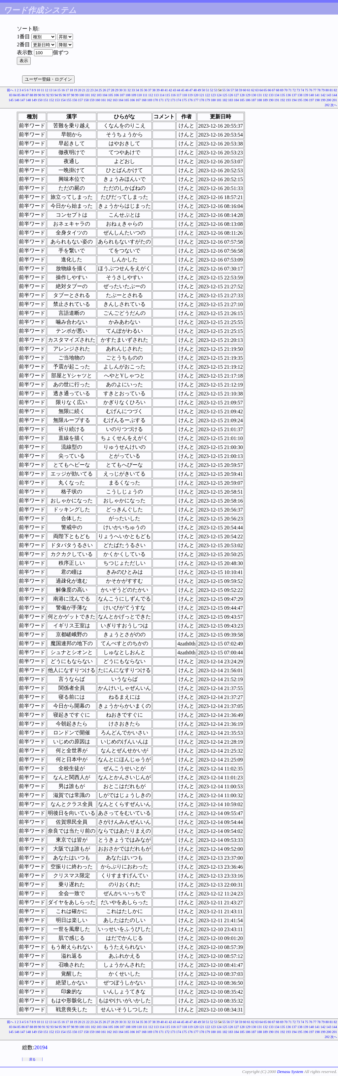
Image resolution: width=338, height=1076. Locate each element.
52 (211, 90)
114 (161, 95)
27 (108, 90)
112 (150, 95)
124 (219, 95)
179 (207, 100)
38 (153, 90)
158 (86, 100)
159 (91, 100)
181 (219, 100)
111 (145, 95)
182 (224, 100)
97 (68, 95)
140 (311, 95)
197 (311, 100)
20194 (41, 1047)
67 (273, 90)
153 (57, 100)
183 (230, 100)
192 (282, 100)
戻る (32, 1059)
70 (285, 90)
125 (224, 95)
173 (172, 100)
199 (323, 100)
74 (302, 90)
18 (71, 90)
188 (259, 100)
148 (28, 100)
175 (184, 100)
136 (288, 95)
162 (109, 100)
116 (173, 95)
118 (184, 95)
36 (145, 90)
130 (253, 95)
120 (195, 95)
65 (265, 90)
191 (276, 100)
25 (100, 90)
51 (207, 90)
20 (79, 90)
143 (328, 95)
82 (335, 90)
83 (10, 95)
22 (87, 90)
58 (236, 90)
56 (228, 90)
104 (104, 95)
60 (244, 90)
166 (132, 100)
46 (186, 90)
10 (38, 90)
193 (288, 100)
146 (17, 100)
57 (232, 90)
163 (115, 100)
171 (161, 100)
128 (242, 95)
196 (305, 100)
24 (96, 90)
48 (195, 90)
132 (265, 95)
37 (150, 90)
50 (203, 90)
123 (213, 95)
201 (334, 100)
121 (201, 95)
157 (80, 100)
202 (327, 105)
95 (60, 95)
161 (103, 100)
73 (298, 90)
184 (236, 100)
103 (98, 95)
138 (299, 95)
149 (34, 100)
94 (56, 95)
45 (183, 90)
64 (261, 90)
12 (46, 90)
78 (319, 90)
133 (271, 95)
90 (39, 95)
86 (23, 95)
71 (290, 90)
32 (129, 90)
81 (331, 90)
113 (156, 95)
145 (11, 100)
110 (139, 95)
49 (199, 90)
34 (137, 90)
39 (158, 90)
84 (15, 95)
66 (269, 90)
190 (271, 100)
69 (282, 90)
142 (323, 95)
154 (63, 100)
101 (87, 95)
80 (327, 90)
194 (294, 100)
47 (191, 90)
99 (76, 95)
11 (42, 90)
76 (310, 90)
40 (162, 90)
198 (317, 100)
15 (59, 90)
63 (257, 90)
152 (51, 100)
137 (294, 95)
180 (213, 100)
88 (31, 95)
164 (120, 100)
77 (315, 90)
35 (141, 90)
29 (116, 90)
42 (170, 90)
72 (294, 90)
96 (64, 95)
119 (190, 95)
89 (35, 95)
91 (43, 95)
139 (305, 95)
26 (104, 90)
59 (240, 90)
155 (68, 100)
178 (201, 100)
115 (167, 95)
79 (323, 90)
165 (126, 100)
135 (282, 95)
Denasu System (290, 1071)
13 (50, 90)
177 (195, 100)
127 (236, 95)
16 (63, 90)
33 (133, 90)
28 (112, 90)
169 (149, 100)
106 (116, 95)
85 (18, 95)
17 (67, 90)
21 (83, 90)
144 (334, 95)
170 (155, 100)
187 (253, 100)
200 (328, 100)
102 (93, 95)
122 (207, 95)
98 (72, 95)
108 (127, 95)
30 (120, 90)
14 (54, 90)
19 (75, 90)
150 (40, 100)
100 (81, 95)
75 (306, 90)
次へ (333, 105)
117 (179, 95)
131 (259, 95)
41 (166, 90)
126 (230, 95)
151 (45, 100)
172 (167, 100)
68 (277, 90)
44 (178, 90)
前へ (10, 90)
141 (317, 95)
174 (178, 100)
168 (144, 100)
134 (276, 95)
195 (299, 100)
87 (27, 95)
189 (265, 100)
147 (22, 100)
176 (190, 100)
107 (121, 95)
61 (249, 90)
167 (138, 100)
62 (252, 90)
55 (224, 90)
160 (97, 100)
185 (242, 100)
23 (92, 90)
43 (174, 90)
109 (133, 95)
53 (216, 90)
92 (48, 95)
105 (110, 95)
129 (248, 95)
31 (125, 90)
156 (74, 100)
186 (248, 100)
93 (51, 95)
